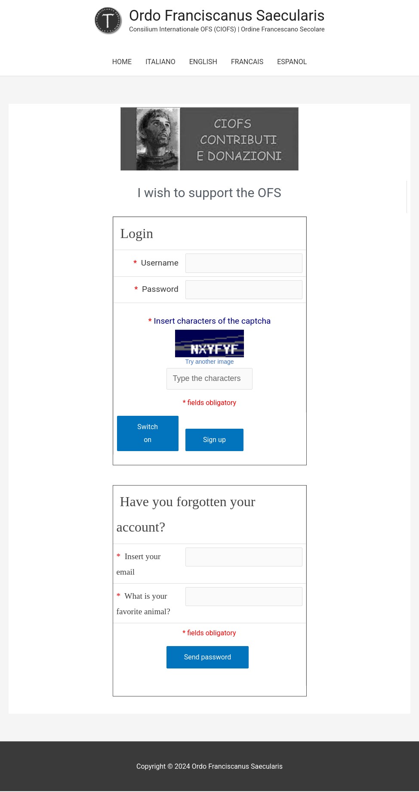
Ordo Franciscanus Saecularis (226, 16)
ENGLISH (203, 62)
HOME (122, 62)
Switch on (147, 434)
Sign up (213, 440)
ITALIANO (160, 62)
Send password (207, 658)
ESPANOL (292, 62)
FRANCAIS (247, 62)
